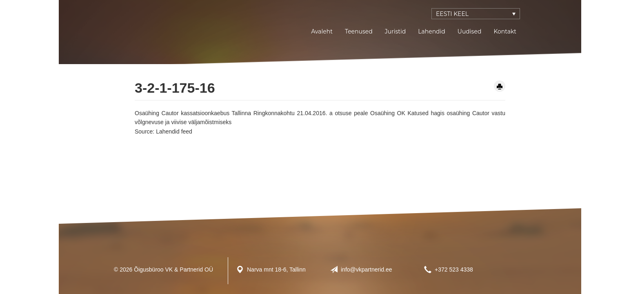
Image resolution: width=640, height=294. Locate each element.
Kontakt (504, 31)
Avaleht (322, 31)
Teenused (359, 31)
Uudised (470, 31)
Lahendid (431, 31)
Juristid (395, 31)
